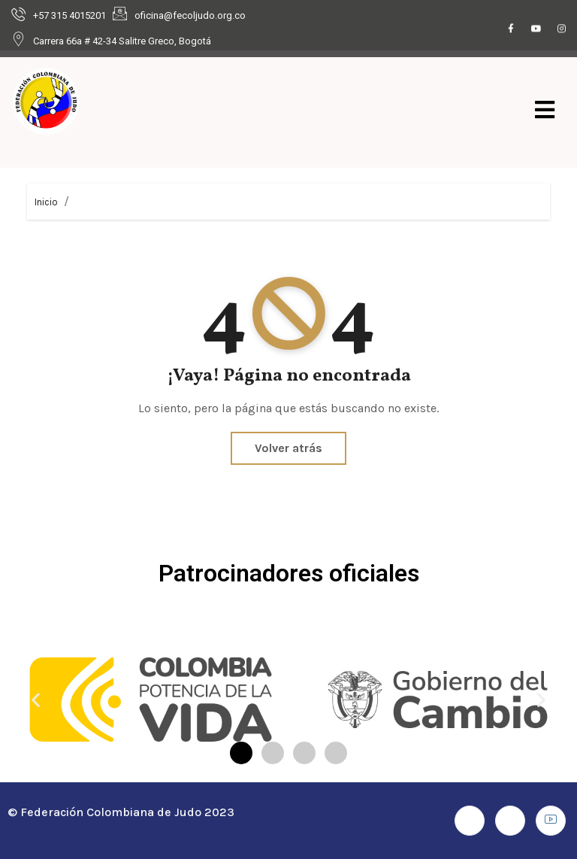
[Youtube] (536, 29)
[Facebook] (511, 29)
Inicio (46, 202)
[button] (35, 699)
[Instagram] (562, 29)
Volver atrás (288, 448)
